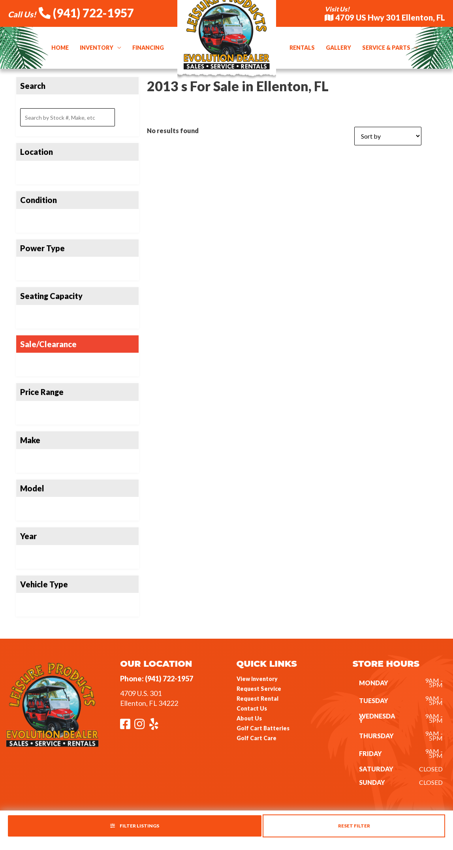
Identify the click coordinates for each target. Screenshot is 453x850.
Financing (148, 47)
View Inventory (257, 678)
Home (60, 47)
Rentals (302, 47)
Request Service (259, 688)
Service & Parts (386, 47)
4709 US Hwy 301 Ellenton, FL (385, 17)
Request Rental (257, 698)
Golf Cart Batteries (263, 728)
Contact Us (252, 708)
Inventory (96, 47)
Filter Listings (134, 826)
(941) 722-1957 (86, 13)
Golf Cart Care (256, 738)
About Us (249, 718)
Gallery (338, 47)
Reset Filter (354, 826)
